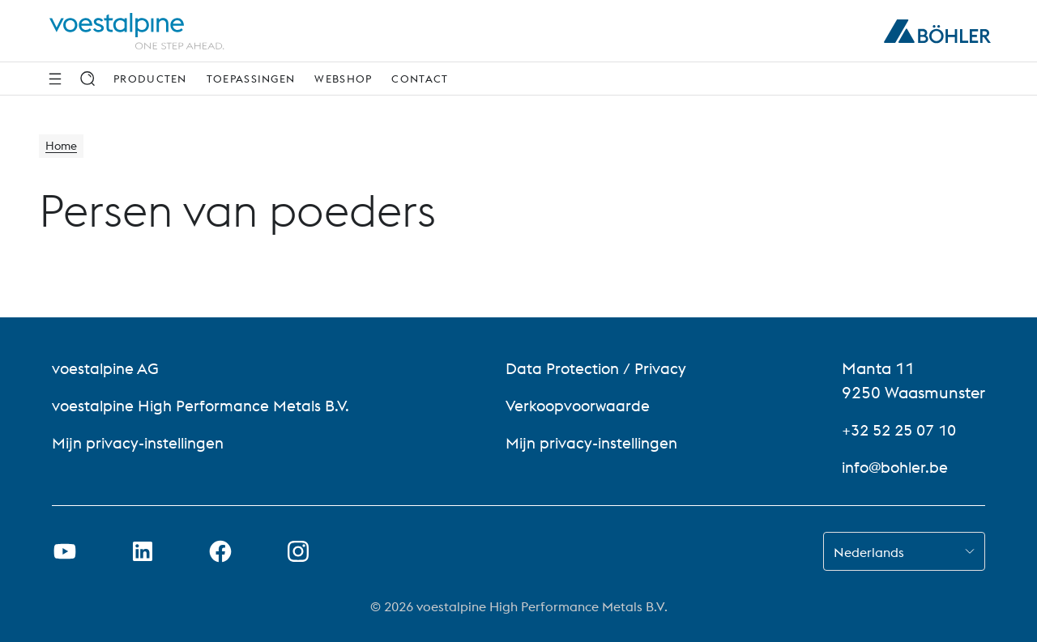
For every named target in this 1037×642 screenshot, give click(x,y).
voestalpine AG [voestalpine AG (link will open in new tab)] (107, 368)
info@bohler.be (898, 467)
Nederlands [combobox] (869, 552)
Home (63, 147)
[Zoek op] (87, 78)
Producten (150, 78)
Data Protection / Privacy (600, 368)
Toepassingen (251, 78)
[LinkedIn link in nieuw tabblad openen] (143, 551)
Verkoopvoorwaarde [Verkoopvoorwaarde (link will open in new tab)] (582, 405)
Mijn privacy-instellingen (142, 442)
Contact (419, 78)
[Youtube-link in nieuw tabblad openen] (65, 551)
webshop (343, 78)
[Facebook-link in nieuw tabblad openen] (220, 551)
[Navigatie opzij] (55, 78)
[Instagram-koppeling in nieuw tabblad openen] (298, 551)
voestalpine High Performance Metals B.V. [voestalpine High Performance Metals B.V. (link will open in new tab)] (206, 405)
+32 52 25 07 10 (903, 429)
